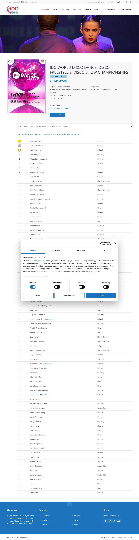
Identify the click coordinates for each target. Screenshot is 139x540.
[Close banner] (115, 243)
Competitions (46, 515)
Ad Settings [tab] (81, 250)
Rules (76, 524)
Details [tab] (57, 250)
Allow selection (69, 296)
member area (86, 2)
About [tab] (106, 250)
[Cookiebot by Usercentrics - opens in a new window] (101, 243)
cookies (130, 537)
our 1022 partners (37, 261)
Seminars (45, 524)
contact (110, 2)
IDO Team (77, 515)
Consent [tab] (33, 250)
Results (44, 520)
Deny (38, 296)
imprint (94, 2)
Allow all (100, 296)
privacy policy (102, 2)
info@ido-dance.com (29, 2)
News (76, 520)
